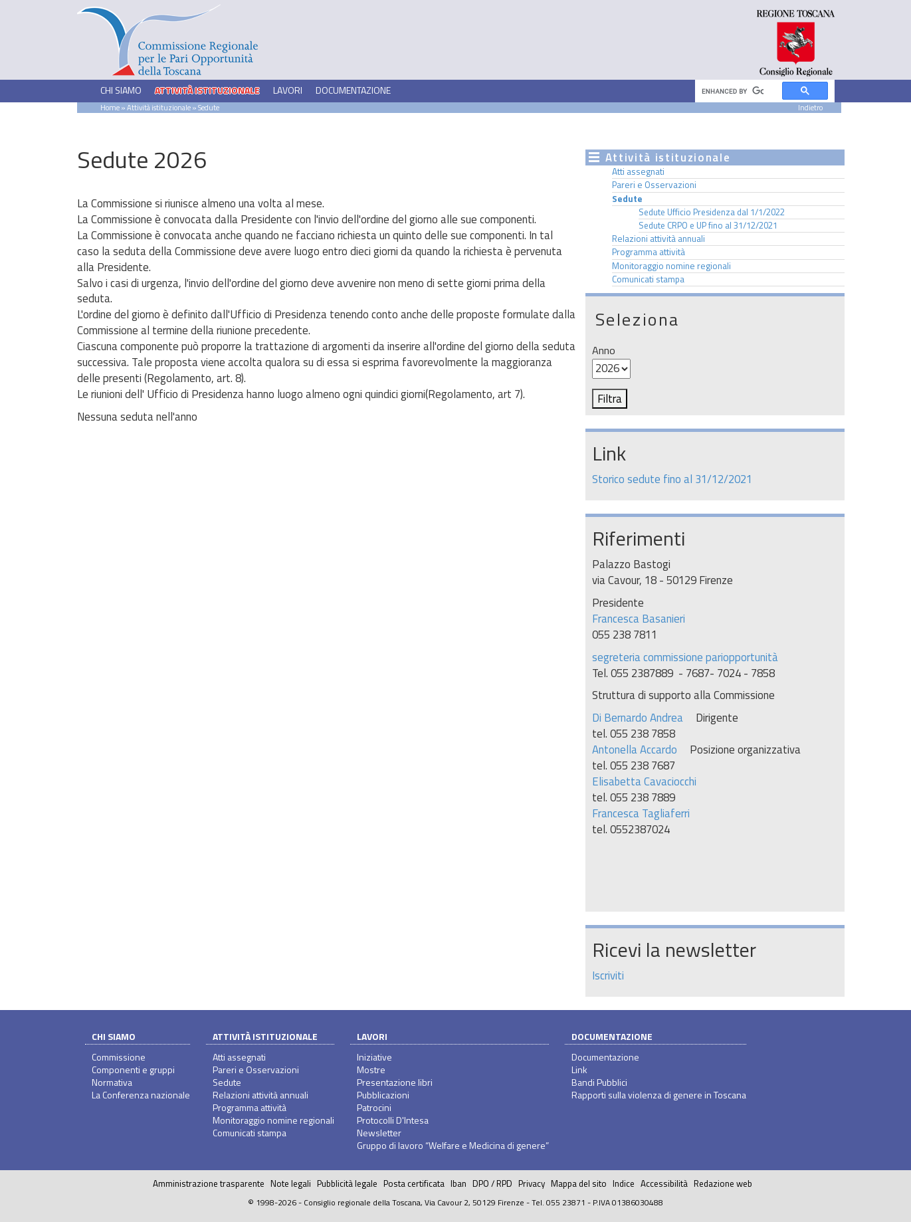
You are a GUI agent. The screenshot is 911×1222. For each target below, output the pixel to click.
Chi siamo (114, 1036)
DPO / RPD (492, 1183)
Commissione (119, 1057)
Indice (624, 1183)
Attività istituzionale (265, 1036)
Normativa (112, 1082)
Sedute (627, 198)
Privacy (531, 1183)
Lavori (372, 1036)
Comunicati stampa (648, 279)
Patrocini (374, 1107)
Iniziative (374, 1057)
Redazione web (723, 1183)
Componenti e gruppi (133, 1069)
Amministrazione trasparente (208, 1183)
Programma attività (648, 251)
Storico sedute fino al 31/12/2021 (672, 479)
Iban (458, 1183)
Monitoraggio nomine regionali (671, 265)
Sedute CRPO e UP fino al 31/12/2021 (708, 225)
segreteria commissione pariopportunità (685, 657)
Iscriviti (608, 975)
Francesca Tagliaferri (641, 813)
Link (579, 1069)
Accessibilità (664, 1183)
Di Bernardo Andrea (637, 717)
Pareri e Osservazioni (654, 184)
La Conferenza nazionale (141, 1095)
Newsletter (379, 1133)
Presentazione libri (395, 1082)
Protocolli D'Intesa (393, 1120)
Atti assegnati (638, 171)
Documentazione (612, 1036)
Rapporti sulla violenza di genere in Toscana (658, 1095)
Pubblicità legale (347, 1183)
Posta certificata (414, 1183)
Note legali (290, 1183)
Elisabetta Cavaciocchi (644, 781)
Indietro (810, 107)
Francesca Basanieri (638, 618)
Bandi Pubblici (599, 1082)
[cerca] (732, 91)
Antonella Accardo (634, 749)
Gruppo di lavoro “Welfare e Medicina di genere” (453, 1145)
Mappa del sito (579, 1183)
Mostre (371, 1069)
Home (110, 107)
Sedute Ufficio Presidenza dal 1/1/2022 (712, 212)
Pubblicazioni (383, 1095)
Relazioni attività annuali (658, 238)
